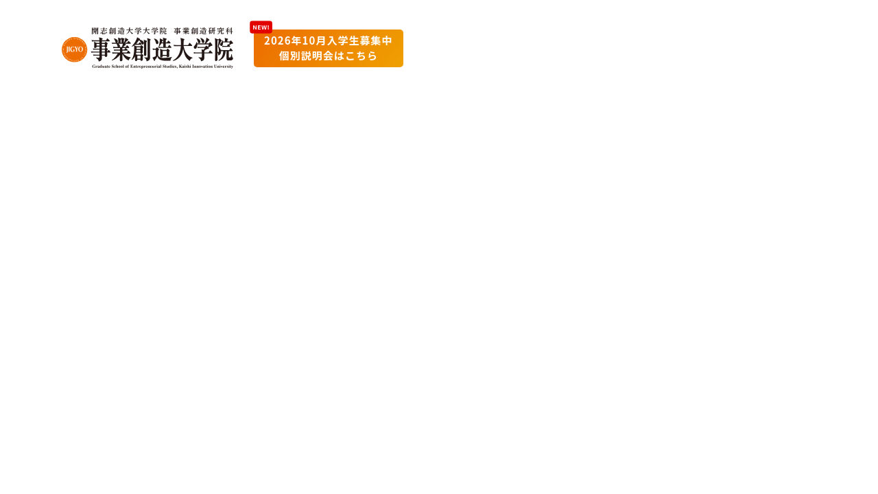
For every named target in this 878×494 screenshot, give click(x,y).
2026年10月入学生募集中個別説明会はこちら (328, 48)
